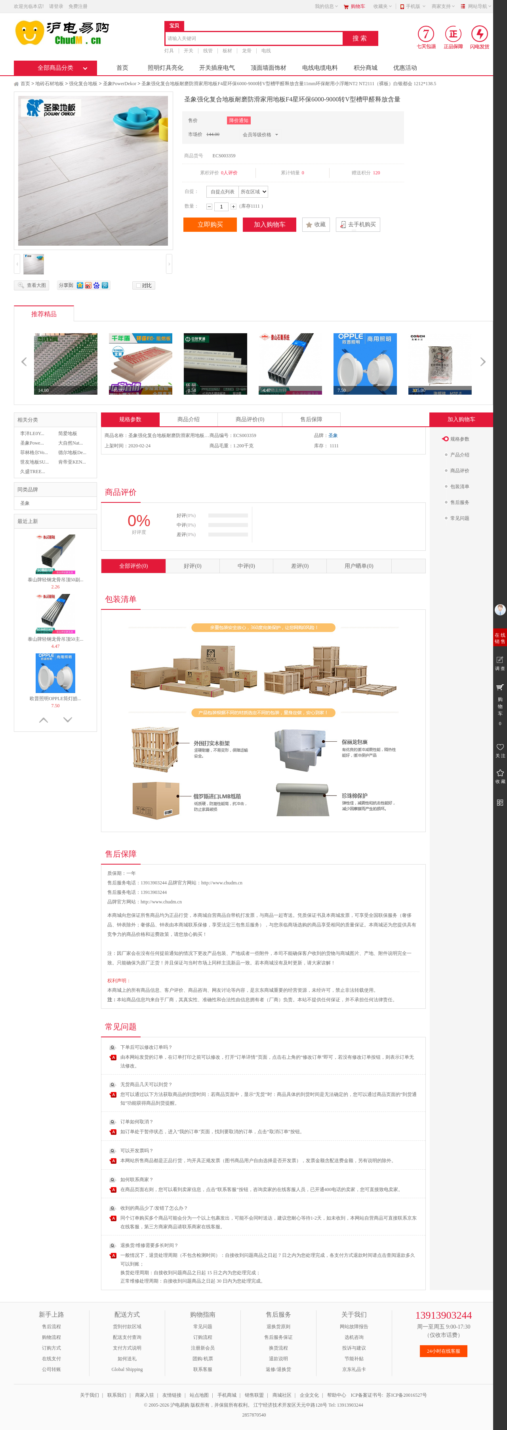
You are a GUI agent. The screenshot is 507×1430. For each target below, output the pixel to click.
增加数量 (233, 207)
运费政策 (159, 934)
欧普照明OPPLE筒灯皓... (55, 698)
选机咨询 (354, 1337)
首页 (122, 68)
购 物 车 (500, 704)
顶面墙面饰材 (268, 68)
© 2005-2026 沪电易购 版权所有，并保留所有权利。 (198, 1405)
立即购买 (210, 224)
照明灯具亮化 (165, 68)
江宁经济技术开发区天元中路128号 (291, 1405)
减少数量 (209, 207)
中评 (246, 566)
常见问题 (202, 1326)
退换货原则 (278, 1326)
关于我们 (89, 1395)
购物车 (358, 6)
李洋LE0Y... (32, 433)
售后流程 (51, 1326)
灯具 (169, 50)
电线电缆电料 (320, 68)
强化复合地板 (83, 83)
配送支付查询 (127, 1337)
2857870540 (253, 1415)
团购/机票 (203, 1358)
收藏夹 (383, 6)
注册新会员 (203, 1348)
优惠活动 (405, 68)
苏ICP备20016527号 (406, 1395)
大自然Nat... (70, 443)
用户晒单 (359, 566)
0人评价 (229, 173)
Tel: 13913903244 (345, 1405)
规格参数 (130, 419)
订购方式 (51, 1348)
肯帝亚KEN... (72, 462)
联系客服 (202, 1369)
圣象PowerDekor (120, 83)
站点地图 (199, 1395)
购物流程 (51, 1337)
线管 (208, 50)
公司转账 (51, 1369)
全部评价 (133, 566)
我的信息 (327, 6)
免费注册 (78, 6)
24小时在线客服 (443, 1351)
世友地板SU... (34, 462)
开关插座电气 (217, 68)
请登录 (56, 6)
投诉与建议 (354, 1348)
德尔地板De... (72, 452)
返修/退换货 (278, 1369)
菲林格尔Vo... (34, 452)
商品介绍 (188, 419)
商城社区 (282, 1395)
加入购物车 (270, 224)
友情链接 (171, 1395)
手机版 (416, 6)
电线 (266, 50)
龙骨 (247, 50)
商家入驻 (144, 1395)
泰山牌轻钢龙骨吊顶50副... (56, 579)
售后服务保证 (278, 1337)
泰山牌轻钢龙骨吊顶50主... (56, 639)
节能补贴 (354, 1358)
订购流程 (202, 1337)
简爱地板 (67, 433)
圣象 (25, 503)
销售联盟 (254, 1395)
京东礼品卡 (354, 1369)
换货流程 (278, 1348)
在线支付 (51, 1358)
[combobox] (254, 39)
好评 (192, 566)
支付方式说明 (127, 1348)
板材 (227, 50)
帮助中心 (336, 1395)
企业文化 (309, 1395)
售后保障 (311, 419)
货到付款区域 (127, 1326)
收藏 (320, 224)
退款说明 (278, 1358)
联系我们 (116, 1395)
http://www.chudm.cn (161, 902)
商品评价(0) (250, 419)
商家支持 (444, 6)
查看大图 (36, 285)
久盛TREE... (32, 471)
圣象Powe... (32, 443)
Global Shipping (127, 1369)
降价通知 (238, 120)
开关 (188, 50)
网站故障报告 (354, 1326)
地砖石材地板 (49, 83)
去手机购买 (362, 224)
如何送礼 (127, 1358)
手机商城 (226, 1395)
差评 (300, 566)
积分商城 (365, 68)
